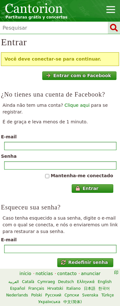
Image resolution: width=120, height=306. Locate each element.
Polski (36, 295)
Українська (49, 302)
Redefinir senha (84, 262)
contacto (67, 273)
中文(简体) (72, 302)
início (25, 273)
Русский (53, 295)
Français (36, 288)
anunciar (90, 273)
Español (17, 288)
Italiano (73, 288)
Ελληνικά (86, 282)
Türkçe (107, 295)
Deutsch (66, 282)
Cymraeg (46, 282)
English (105, 282)
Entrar (87, 188)
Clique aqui (77, 105)
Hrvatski (55, 288)
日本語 (89, 288)
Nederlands (17, 295)
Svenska (90, 295)
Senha (9, 156)
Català (28, 282)
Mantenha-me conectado (82, 175)
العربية (13, 282)
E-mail (9, 136)
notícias (44, 273)
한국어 (104, 288)
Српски (72, 295)
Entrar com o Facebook (78, 75)
